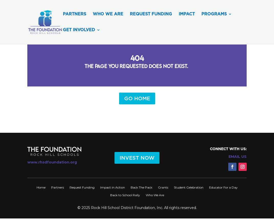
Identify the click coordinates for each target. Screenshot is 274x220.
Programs (214, 14)
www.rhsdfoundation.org (52, 162)
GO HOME (137, 98)
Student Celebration (188, 187)
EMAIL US (238, 156)
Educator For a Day (223, 187)
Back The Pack (141, 187)
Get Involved (79, 30)
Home (41, 187)
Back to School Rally (125, 195)
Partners (74, 14)
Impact (187, 14)
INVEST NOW (137, 158)
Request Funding (151, 14)
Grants (163, 187)
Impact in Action (112, 187)
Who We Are (108, 14)
